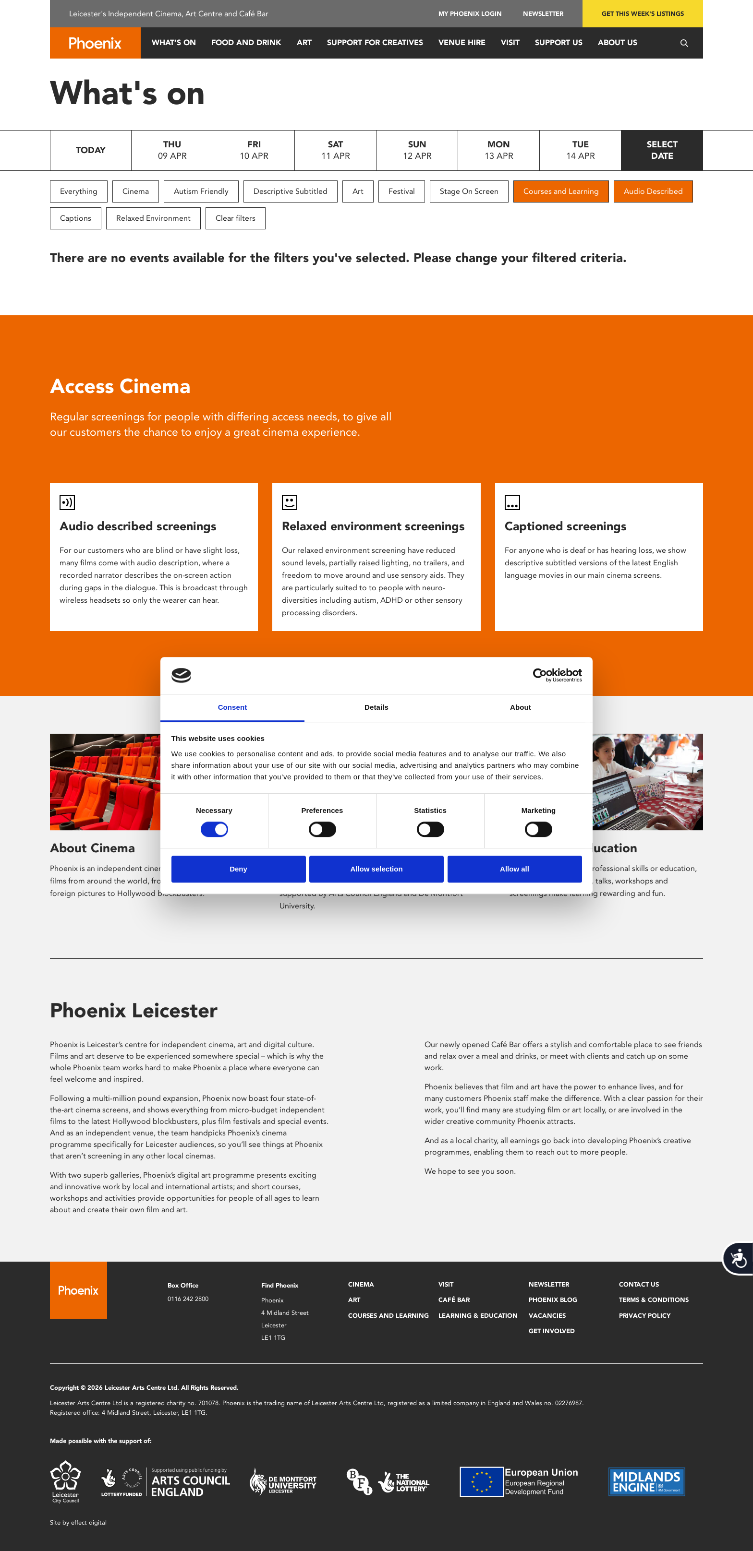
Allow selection (376, 869)
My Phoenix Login (470, 13)
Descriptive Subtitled (291, 191)
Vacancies (547, 1315)
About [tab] (520, 707)
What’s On (174, 42)
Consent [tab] (232, 707)
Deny (238, 869)
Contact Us (639, 1284)
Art (304, 42)
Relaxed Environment (153, 218)
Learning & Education (478, 1315)
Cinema (135, 191)
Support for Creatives (375, 42)
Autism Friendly (201, 191)
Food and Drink (246, 42)
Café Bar (454, 1299)
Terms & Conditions (654, 1299)
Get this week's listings (643, 13)
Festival (402, 191)
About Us (617, 42)
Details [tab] (376, 707)
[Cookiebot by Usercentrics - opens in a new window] (540, 675)
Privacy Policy (644, 1315)
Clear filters (235, 218)
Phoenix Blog (553, 1299)
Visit (510, 42)
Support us (559, 42)
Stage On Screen (469, 191)
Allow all (514, 869)
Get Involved (552, 1331)
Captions (75, 218)
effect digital (89, 1522)
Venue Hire (462, 42)
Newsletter (543, 13)
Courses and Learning (561, 191)
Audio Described (653, 191)
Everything (78, 191)
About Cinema (92, 848)
